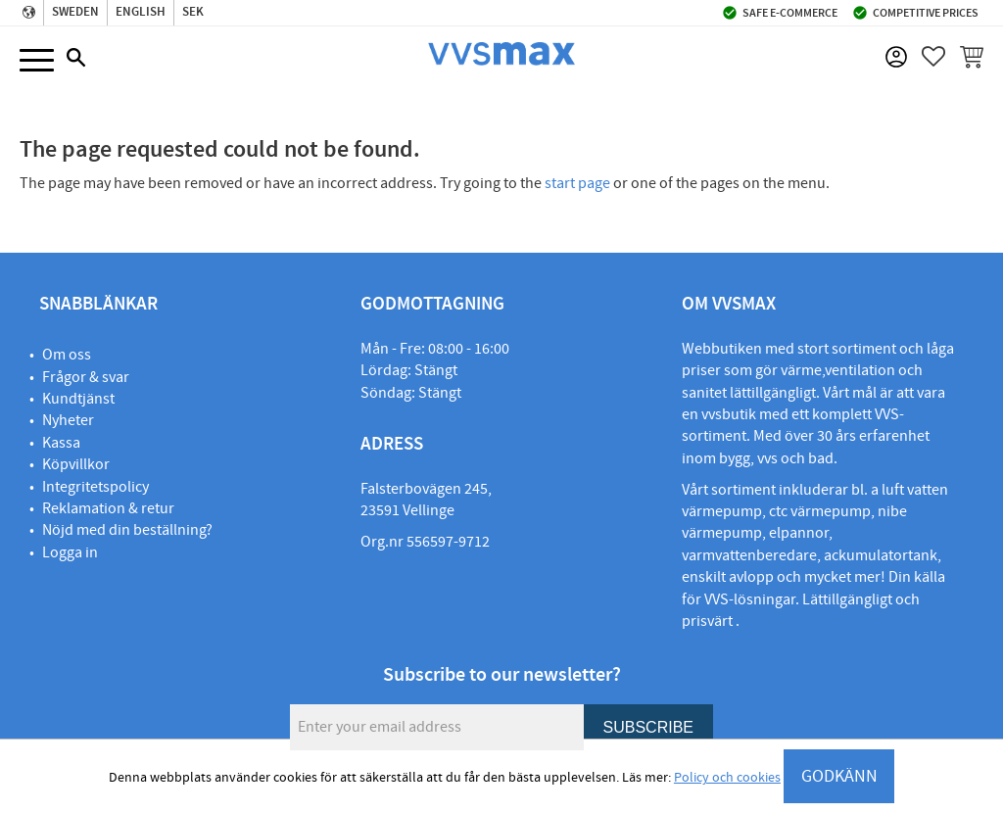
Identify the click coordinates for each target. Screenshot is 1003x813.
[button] (37, 61)
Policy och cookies (727, 778)
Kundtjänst (78, 398)
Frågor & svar (85, 377)
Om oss (66, 354)
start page (577, 183)
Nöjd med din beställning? (127, 530)
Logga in (70, 552)
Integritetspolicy (95, 487)
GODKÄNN (839, 776)
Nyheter (68, 420)
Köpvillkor (76, 464)
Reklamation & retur (108, 508)
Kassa (61, 443)
